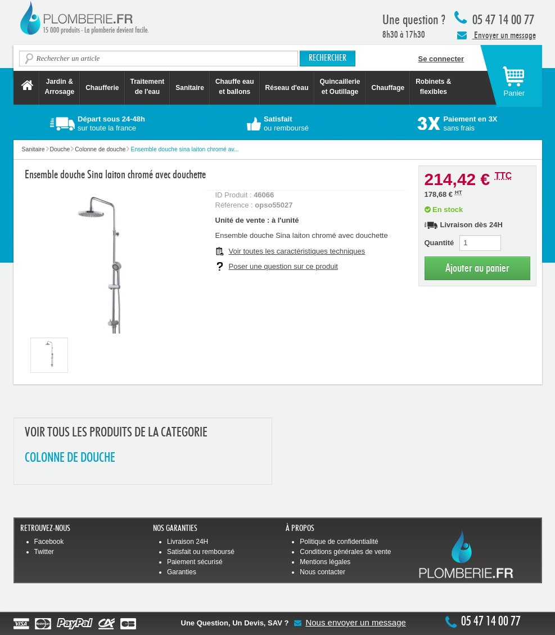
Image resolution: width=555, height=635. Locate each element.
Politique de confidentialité (339, 542)
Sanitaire (189, 88)
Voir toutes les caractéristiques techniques (297, 251)
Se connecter (441, 59)
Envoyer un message (496, 35)
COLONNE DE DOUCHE (70, 458)
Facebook (49, 542)
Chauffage (388, 88)
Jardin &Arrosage (60, 87)
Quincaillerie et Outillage (340, 87)
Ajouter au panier (477, 268)
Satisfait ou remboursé (200, 552)
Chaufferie (102, 88)
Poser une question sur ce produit (283, 266)
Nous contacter (322, 572)
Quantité (439, 242)
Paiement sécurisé (195, 562)
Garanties (181, 572)
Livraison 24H (187, 542)
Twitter (44, 552)
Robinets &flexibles (433, 87)
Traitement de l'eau (147, 87)
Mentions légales (325, 562)
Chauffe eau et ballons (234, 87)
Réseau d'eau (287, 88)
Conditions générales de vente (345, 552)
